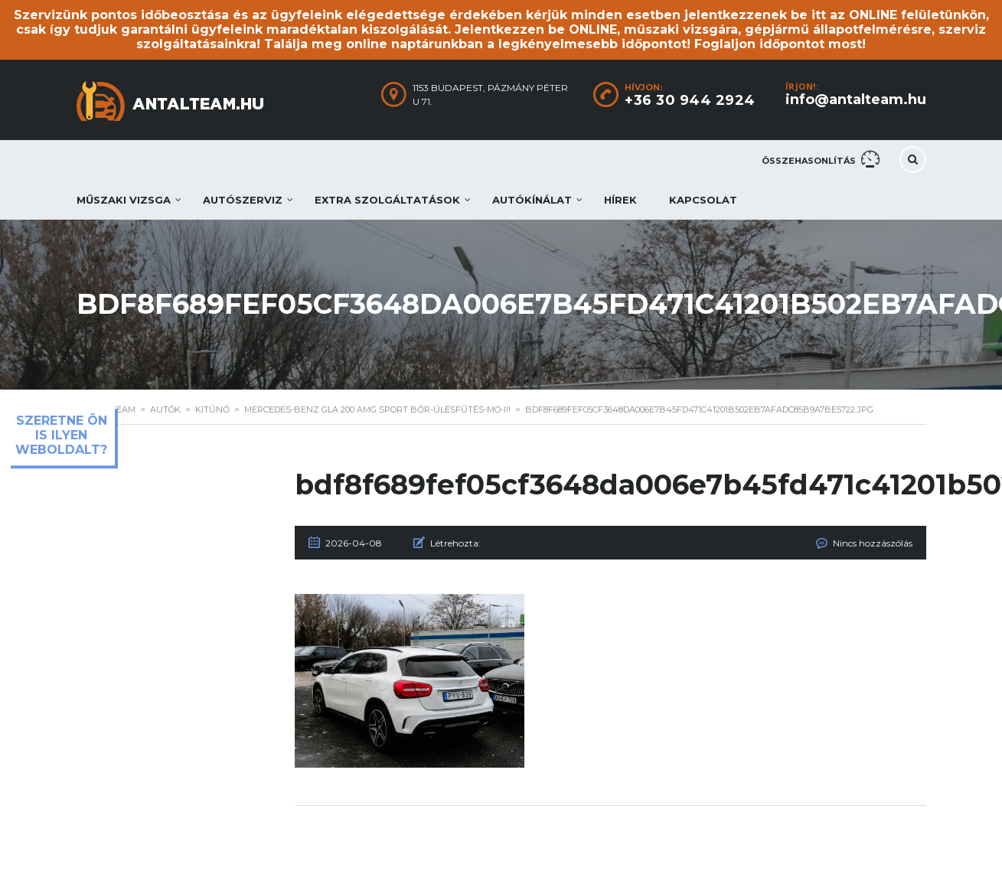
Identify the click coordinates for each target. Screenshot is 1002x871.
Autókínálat (532, 200)
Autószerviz (242, 200)
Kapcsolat (703, 200)
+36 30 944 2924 (690, 100)
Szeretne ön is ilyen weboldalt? (61, 435)
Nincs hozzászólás (872, 543)
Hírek (620, 200)
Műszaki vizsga (124, 200)
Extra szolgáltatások (387, 200)
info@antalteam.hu (855, 99)
